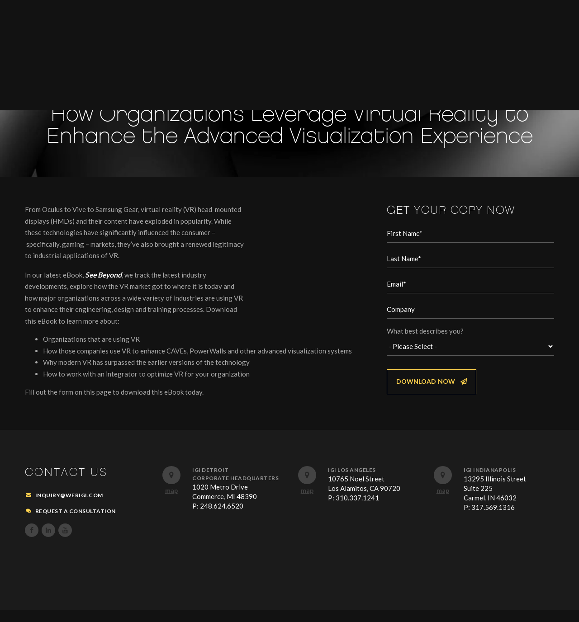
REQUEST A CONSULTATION (75, 522)
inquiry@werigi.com (69, 506)
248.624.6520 (221, 517)
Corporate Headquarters (235, 489)
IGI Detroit (210, 481)
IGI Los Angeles (352, 481)
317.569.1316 (493, 518)
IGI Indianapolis (490, 481)
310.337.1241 (357, 509)
